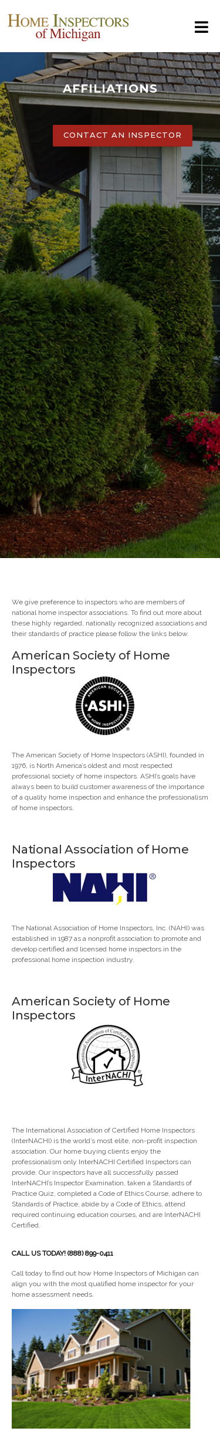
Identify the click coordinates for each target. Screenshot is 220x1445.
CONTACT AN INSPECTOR (122, 135)
